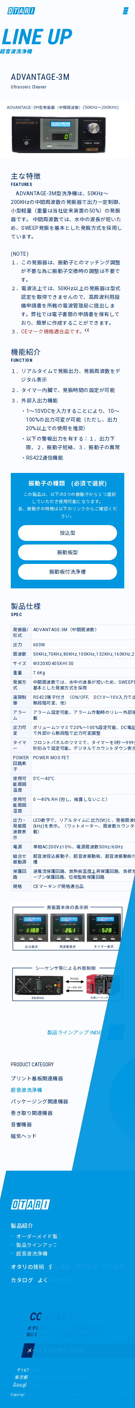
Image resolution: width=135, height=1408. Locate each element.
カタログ (22, 1280)
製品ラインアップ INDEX (75, 1032)
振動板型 (67, 552)
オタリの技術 (27, 1267)
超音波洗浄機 (26, 1090)
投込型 (68, 533)
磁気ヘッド (24, 1136)
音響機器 (21, 1124)
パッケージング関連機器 (39, 1101)
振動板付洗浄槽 (67, 572)
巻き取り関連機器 (32, 1113)
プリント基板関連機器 (37, 1078)
